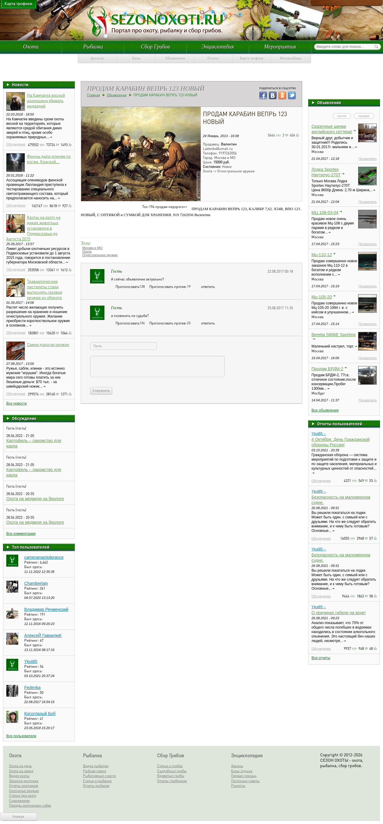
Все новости (16, 403)
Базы (136, 58)
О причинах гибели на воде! (338, 612)
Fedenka (32, 687)
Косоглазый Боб (40, 713)
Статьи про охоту (22, 795)
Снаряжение (19, 800)
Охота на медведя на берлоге (35, 498)
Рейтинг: (32, 562)
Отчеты (213, 58)
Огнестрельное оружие (100, 255)
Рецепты (238, 785)
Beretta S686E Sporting (333, 334)
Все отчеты (320, 658)
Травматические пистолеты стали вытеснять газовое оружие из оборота (44, 289)
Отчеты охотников (23, 785)
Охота (31, 47)
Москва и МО (92, 248)
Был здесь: (33, 566)
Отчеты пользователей (339, 423)
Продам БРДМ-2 (327, 368)
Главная (93, 95)
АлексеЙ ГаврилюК (43, 635)
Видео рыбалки (95, 766)
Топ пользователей (30, 547)
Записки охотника (23, 781)
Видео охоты (19, 775)
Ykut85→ (318, 434)
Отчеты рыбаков (96, 785)
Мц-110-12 (321, 254)
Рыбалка (93, 47)
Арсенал (97, 58)
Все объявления (325, 410)
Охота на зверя (21, 771)
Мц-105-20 (321, 297)
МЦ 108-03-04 (324, 212)
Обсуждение (15, 144)
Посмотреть (367, 158)
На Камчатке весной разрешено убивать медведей (46, 100)
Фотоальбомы (291, 58)
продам (364, 116)
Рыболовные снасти (99, 775)
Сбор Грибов (155, 47)
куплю (341, 116)
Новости (20, 84)
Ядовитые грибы (170, 775)
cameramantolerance (44, 557)
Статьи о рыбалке (97, 781)
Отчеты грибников (172, 781)
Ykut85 (30, 661)
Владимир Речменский (46, 609)
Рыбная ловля (94, 771)
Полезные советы (245, 781)
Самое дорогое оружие (48, 344)
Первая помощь (243, 775)
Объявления (175, 58)
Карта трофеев (251, 58)
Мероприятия (280, 47)
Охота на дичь (20, 766)
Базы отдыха (241, 771)
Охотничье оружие (24, 790)
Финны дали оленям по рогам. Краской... (49, 158)
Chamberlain (36, 583)
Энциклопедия (218, 47)
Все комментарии (21, 534)
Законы (237, 766)
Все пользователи (21, 736)
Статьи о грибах (170, 766)
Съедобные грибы (172, 771)
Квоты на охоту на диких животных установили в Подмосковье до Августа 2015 (33, 227)
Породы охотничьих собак (30, 805)
